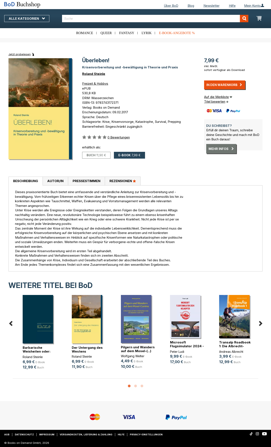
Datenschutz (24, 434)
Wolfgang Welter (132, 356)
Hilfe (232, 6)
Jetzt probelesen (19, 54)
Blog (191, 6)
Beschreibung (25, 181)
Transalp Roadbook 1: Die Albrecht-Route (235, 346)
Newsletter (211, 6)
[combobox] (155, 18)
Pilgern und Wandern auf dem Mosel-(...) (138, 349)
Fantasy (126, 33)
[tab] (25, 181)
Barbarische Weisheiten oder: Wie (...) (36, 351)
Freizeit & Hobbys (95, 84)
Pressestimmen (86, 181)
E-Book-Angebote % (177, 33)
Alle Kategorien (27, 19)
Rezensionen (122, 181)
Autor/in (55, 181)
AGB (7, 434)
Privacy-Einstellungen (146, 434)
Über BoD (171, 6)
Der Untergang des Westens (87, 349)
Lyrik (147, 33)
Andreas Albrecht (231, 351)
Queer (106, 33)
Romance (84, 33)
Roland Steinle (93, 74)
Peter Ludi (177, 351)
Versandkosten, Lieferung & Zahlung (86, 434)
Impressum (46, 434)
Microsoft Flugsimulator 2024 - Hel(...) (187, 346)
